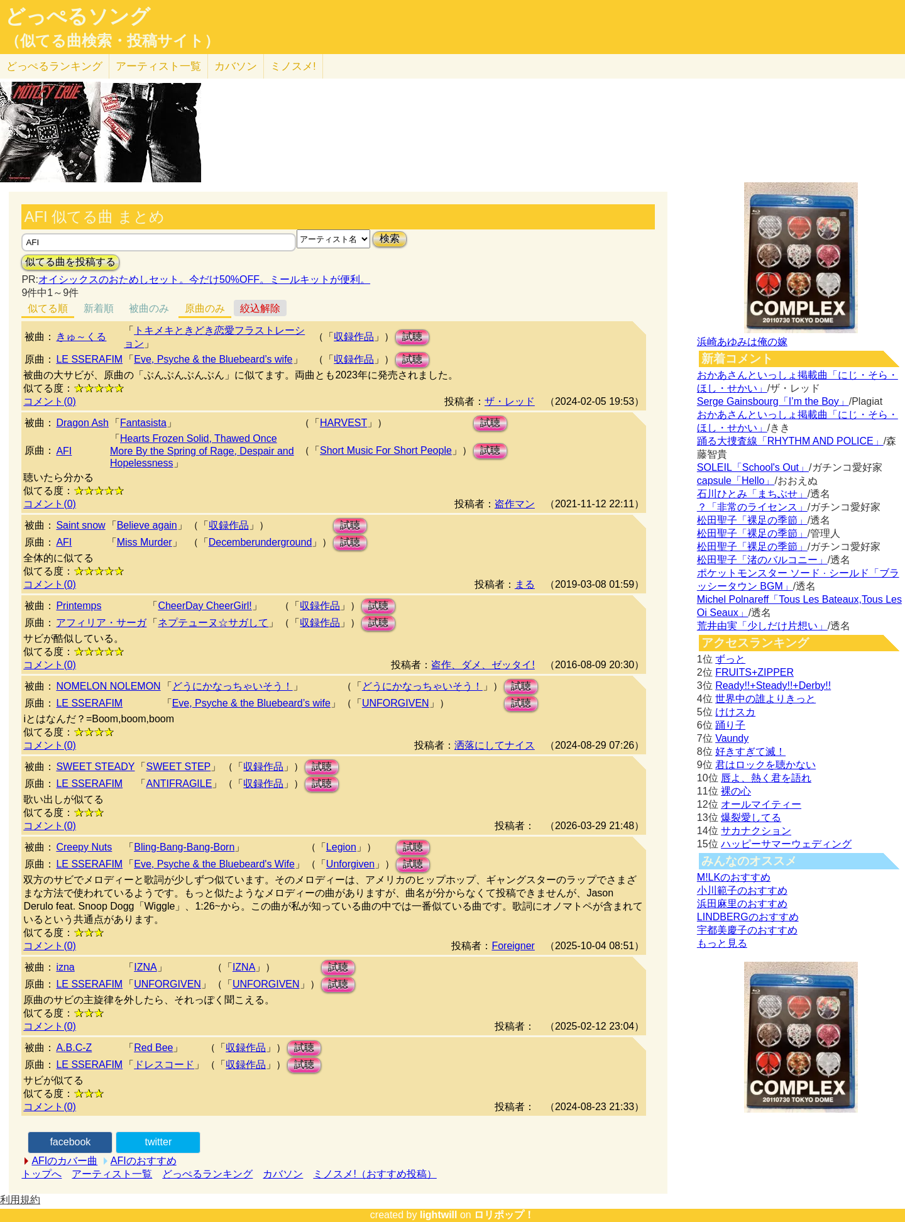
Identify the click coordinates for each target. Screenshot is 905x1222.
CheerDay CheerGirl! (204, 605)
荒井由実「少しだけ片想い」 (762, 625)
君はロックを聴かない (765, 764)
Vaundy (732, 738)
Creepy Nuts (84, 847)
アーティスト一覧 (112, 1174)
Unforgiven (350, 864)
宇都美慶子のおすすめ (747, 930)
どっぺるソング (77, 16)
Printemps (78, 605)
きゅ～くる (81, 336)
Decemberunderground (260, 542)
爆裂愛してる (751, 817)
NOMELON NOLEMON (108, 686)
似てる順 (48, 308)
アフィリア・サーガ (101, 622)
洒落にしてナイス (494, 745)
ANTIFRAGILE (179, 783)
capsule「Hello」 (736, 480)
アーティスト (158, 66)
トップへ (41, 1174)
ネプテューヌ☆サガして (213, 622)
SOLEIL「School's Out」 (753, 467)
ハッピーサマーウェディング (786, 844)
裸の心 (736, 791)
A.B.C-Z (74, 1047)
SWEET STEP (178, 766)
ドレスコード (164, 1064)
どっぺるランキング (207, 1174)
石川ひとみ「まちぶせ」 (752, 493)
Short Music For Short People (386, 450)
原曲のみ (205, 308)
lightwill (439, 1214)
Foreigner (512, 945)
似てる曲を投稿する (70, 261)
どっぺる (54, 66)
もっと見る (722, 943)
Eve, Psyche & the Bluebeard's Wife (214, 864)
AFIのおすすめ (144, 1160)
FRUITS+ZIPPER (754, 672)
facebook (70, 1142)
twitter (158, 1142)
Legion (341, 847)
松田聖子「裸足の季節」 (752, 520)
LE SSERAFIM (89, 359)
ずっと (730, 659)
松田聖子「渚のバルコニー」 (762, 559)
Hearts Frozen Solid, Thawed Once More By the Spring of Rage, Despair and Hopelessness (202, 450)
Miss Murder (144, 542)
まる (525, 584)
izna (65, 967)
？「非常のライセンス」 (752, 507)
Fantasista (143, 422)
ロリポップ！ (504, 1214)
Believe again (147, 525)
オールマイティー (761, 804)
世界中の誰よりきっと (765, 698)
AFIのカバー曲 (64, 1160)
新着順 (99, 308)
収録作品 (354, 336)
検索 (390, 238)
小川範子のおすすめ (742, 890)
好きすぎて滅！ (750, 751)
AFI (64, 451)
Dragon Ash (82, 422)
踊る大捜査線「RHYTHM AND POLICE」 (790, 441)
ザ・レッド (510, 401)
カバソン (235, 66)
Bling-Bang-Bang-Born (184, 847)
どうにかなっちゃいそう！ (232, 686)
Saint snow (80, 525)
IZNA (145, 967)
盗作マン (515, 503)
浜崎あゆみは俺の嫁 (742, 341)
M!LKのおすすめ (734, 877)
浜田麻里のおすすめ (742, 903)
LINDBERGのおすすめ (748, 916)
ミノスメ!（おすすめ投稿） (374, 1174)
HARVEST (343, 422)
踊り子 (730, 725)
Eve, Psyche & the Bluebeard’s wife (213, 359)
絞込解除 (260, 308)
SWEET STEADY (95, 766)
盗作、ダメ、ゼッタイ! (482, 664)
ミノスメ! (293, 66)
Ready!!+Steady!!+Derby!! (773, 685)
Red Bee (153, 1047)
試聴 (412, 336)
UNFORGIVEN (395, 703)
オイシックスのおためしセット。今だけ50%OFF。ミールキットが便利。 (204, 279)
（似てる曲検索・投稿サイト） (112, 41)
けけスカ (735, 712)
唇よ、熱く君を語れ (766, 778)
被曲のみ (149, 308)
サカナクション (756, 830)
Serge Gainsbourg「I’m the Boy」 (773, 401)
